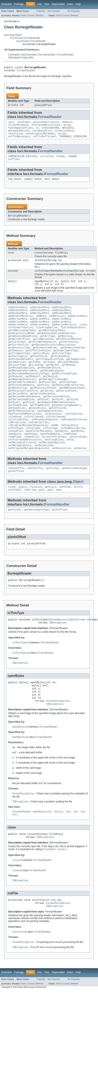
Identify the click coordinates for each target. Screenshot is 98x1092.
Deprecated (58, 4)
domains (67, 124)
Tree (46, 4)
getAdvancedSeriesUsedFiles (56, 345)
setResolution (61, 476)
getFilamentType (19, 368)
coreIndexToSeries (20, 338)
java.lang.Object (13, 34)
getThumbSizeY (39, 427)
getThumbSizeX (17, 427)
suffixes (14, 164)
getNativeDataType (74, 496)
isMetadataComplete (45, 443)
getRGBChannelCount (72, 407)
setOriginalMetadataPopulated (28, 476)
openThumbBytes (50, 460)
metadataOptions (19, 133)
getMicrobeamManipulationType (28, 391)
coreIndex (23, 124)
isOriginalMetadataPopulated (27, 450)
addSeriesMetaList (64, 335)
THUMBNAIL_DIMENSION (73, 140)
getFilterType (61, 368)
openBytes (41, 288)
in (37, 130)
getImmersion (17, 377)
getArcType (47, 348)
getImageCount (75, 374)
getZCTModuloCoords (21, 433)
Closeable (13, 54)
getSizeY (14, 423)
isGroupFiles (73, 437)
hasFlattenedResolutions (25, 437)
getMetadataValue (51, 387)
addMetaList (57, 325)
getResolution (17, 407)
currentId (46, 160)
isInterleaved (33, 440)
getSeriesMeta (17, 414)
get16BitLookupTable (22, 341)
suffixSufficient (44, 140)
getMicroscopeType (64, 391)
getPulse (43, 404)
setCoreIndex (78, 463)
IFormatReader (65, 54)
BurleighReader (18, 221)
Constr (31, 15)
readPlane (70, 460)
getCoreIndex (17, 354)
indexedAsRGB (50, 130)
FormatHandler (50, 155)
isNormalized (17, 446)
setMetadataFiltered (22, 469)
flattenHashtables (73, 338)
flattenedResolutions (46, 127)
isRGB (54, 450)
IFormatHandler (46, 54)
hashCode (65, 516)
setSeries (80, 476)
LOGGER (72, 160)
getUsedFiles (17, 430)
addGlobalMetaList (20, 325)
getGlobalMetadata (20, 374)
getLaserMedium (68, 377)
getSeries (46, 410)
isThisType (42, 277)
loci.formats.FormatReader (31, 41)
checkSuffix (16, 496)
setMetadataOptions (52, 469)
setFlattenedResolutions (25, 466)
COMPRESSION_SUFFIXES (22, 160)
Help (78, 4)
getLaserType (17, 381)
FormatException (58, 739)
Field (23, 15)
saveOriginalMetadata (40, 137)
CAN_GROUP (14, 184)
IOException (57, 655)
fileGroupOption (47, 338)
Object (78, 511)
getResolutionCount (43, 407)
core (11, 124)
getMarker (52, 381)
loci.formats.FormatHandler (25, 38)
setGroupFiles (54, 466)
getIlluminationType (49, 374)
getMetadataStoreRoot (22, 387)
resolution (15, 137)
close (38, 258)
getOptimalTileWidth (22, 400)
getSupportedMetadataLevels (56, 423)
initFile (40, 266)
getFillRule (41, 368)
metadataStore (42, 133)
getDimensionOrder (45, 361)
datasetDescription (46, 124)
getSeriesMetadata (42, 414)
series (62, 137)
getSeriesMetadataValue (24, 417)
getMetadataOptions (21, 384)
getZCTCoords (57, 430)
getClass (50, 516)
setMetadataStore (20, 473)
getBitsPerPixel (19, 351)
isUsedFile (15, 456)
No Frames (54, 11)
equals (22, 516)
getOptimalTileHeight (53, 397)
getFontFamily (17, 371)
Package (19, 4)
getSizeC (43, 420)
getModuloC (15, 394)
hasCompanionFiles (20, 130)
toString (30, 519)
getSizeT (57, 420)
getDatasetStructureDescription (53, 358)
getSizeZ (28, 423)
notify (78, 516)
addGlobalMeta (17, 315)
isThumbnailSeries (73, 453)
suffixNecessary (19, 140)
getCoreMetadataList (42, 354)
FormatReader (26, 71)
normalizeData (64, 133)
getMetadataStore (49, 384)
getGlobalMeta (59, 371)
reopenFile (31, 463)
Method (39, 15)
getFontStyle (38, 371)
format (60, 160)
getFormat (52, 496)
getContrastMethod (68, 351)
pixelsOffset (43, 106)
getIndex (34, 377)
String (52, 266)
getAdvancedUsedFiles (22, 348)
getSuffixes (16, 500)
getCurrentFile (18, 358)
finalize (36, 516)
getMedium (68, 381)
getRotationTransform (22, 410)
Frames (41, 11)
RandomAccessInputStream (67, 277)
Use (39, 4)
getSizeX (72, 420)
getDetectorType (19, 361)
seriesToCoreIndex (54, 463)
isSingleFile (69, 450)
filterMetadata (18, 127)
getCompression (43, 351)
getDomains (15, 364)
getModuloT (33, 394)
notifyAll (14, 519)
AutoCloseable (28, 54)
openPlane (30, 460)
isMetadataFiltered (74, 443)
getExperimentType (65, 364)
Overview (6, 4)
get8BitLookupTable (52, 341)
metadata (68, 130)
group (67, 127)
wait (41, 519)
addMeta (41, 325)
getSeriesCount (66, 410)
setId (70, 466)
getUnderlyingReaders (66, 427)
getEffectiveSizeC (38, 364)
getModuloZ (50, 394)
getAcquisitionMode (21, 345)
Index (70, 4)
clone (12, 516)
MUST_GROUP (52, 184)
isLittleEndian (18, 443)
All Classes (74, 11)
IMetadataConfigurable (20, 57)
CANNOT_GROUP (33, 184)
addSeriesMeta (77, 325)
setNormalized (43, 473)
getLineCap (36, 381)
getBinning (65, 348)
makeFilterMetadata (39, 456)
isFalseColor (53, 437)
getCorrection (68, 354)
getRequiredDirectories (68, 404)
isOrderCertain (39, 446)
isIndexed (14, 440)
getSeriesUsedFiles (56, 417)
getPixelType (47, 400)
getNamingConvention (22, 397)
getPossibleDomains (21, 404)
